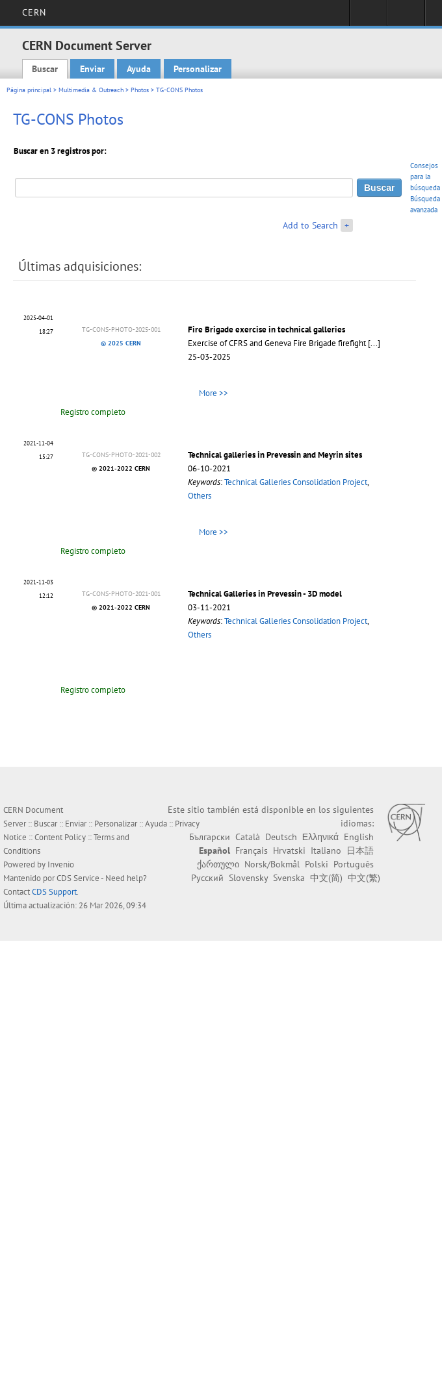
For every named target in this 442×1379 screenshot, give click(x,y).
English (359, 837)
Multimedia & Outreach (91, 90)
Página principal (28, 90)
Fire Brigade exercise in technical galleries (266, 329)
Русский (207, 878)
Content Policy (60, 837)
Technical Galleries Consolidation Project (295, 482)
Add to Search (310, 225)
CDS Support (54, 891)
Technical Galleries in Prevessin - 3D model (265, 593)
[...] (374, 343)
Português (353, 864)
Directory (405, 17)
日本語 (360, 850)
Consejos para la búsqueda (425, 176)
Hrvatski (289, 850)
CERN (34, 12)
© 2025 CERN (121, 343)
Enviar (92, 69)
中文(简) (326, 878)
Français (251, 850)
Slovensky (248, 878)
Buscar (45, 69)
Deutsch (281, 837)
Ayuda (139, 69)
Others (199, 495)
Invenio (60, 864)
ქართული (218, 864)
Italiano (326, 850)
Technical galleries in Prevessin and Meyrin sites (275, 454)
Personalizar (198, 69)
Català (247, 837)
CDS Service (78, 878)
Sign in (368, 17)
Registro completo (92, 411)
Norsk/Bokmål (272, 864)
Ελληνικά (320, 837)
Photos (140, 90)
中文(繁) (364, 878)
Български (209, 837)
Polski (316, 864)
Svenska (289, 878)
